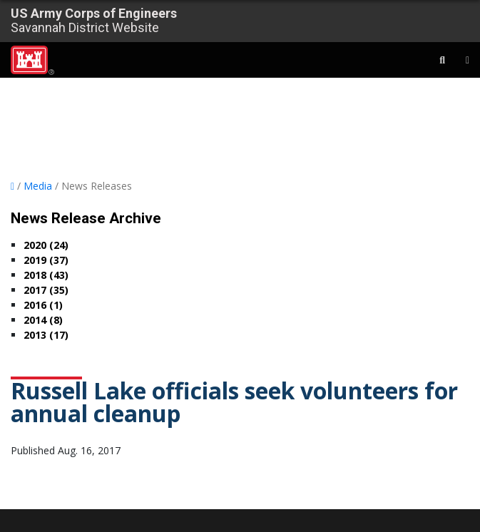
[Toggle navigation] (458, 60)
